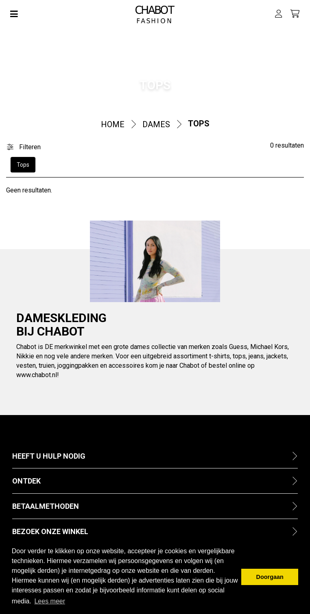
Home (112, 124)
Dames (156, 124)
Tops (199, 123)
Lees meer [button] (49, 601)
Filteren (24, 147)
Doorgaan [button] (270, 577)
